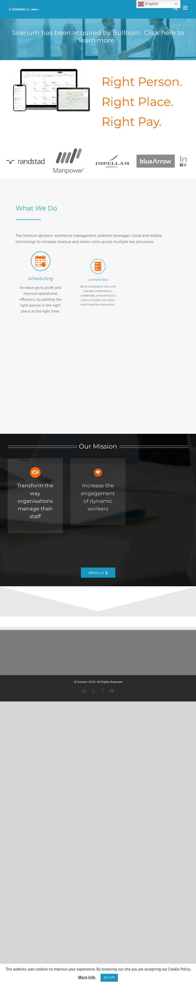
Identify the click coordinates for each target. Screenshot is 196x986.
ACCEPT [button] (109, 977)
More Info (86, 978)
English (148, 4)
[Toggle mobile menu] (185, 7)
